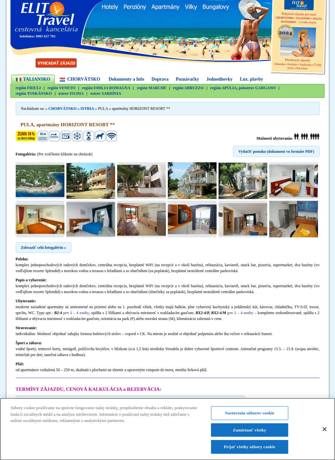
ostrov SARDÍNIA (105, 93)
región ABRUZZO (188, 88)
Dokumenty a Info (126, 79)
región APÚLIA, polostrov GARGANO (243, 88)
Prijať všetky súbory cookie (249, 449)
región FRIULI (28, 88)
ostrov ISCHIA (71, 93)
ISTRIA (87, 108)
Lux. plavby (251, 79)
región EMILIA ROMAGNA (106, 88)
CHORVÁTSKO (83, 79)
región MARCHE (151, 88)
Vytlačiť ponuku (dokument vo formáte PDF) (276, 151)
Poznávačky (187, 79)
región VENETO (61, 88)
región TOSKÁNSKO (34, 93)
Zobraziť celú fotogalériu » (43, 247)
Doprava (159, 79)
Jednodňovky (219, 79)
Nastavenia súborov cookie (249, 415)
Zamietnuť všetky (249, 432)
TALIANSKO (36, 79)
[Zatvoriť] (324, 432)
